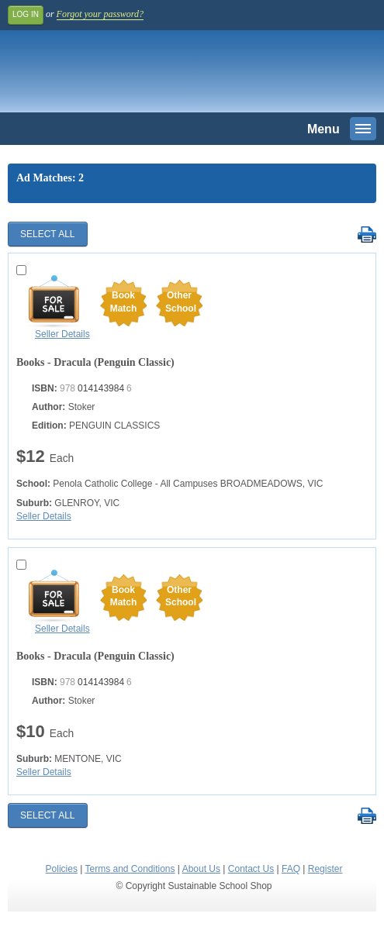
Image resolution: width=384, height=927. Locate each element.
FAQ (291, 868)
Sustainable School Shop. (115, 75)
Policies (62, 868)
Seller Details (62, 334)
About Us (201, 868)
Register (325, 868)
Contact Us (251, 868)
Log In (25, 14)
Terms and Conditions (130, 868)
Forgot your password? (100, 14)
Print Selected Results (366, 235)
